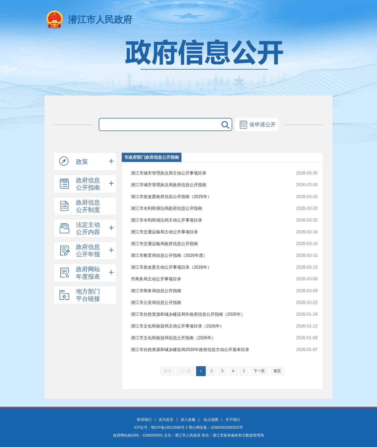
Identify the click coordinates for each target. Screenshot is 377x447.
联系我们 (144, 419)
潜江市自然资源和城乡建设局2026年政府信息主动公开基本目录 (206, 350)
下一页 (259, 371)
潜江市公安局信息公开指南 (206, 302)
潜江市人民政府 (100, 19)
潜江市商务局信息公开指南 (206, 291)
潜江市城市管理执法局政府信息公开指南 (206, 185)
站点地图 (211, 419)
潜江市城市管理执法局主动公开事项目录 (206, 173)
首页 (167, 371)
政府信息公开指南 (79, 184)
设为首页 (166, 419)
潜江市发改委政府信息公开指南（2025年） (206, 197)
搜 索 (224, 124)
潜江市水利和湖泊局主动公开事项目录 (206, 220)
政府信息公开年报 (79, 251)
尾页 (277, 371)
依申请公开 (257, 125)
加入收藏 (188, 419)
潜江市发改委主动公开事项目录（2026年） (206, 267)
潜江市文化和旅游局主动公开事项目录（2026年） (206, 326)
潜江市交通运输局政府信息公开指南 (206, 244)
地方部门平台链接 (79, 295)
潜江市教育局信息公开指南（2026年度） (206, 255)
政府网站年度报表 (79, 273)
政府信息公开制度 (79, 206)
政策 (73, 161)
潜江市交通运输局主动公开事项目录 (206, 232)
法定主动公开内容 (79, 228)
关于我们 (232, 419)
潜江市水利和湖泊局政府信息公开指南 (206, 208)
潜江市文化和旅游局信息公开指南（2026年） (206, 338)
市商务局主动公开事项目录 (206, 279)
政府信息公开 (188, 64)
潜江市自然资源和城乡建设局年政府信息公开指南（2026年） (206, 314)
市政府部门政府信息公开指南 (151, 157)
